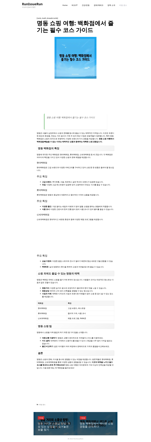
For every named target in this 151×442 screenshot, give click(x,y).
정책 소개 (111, 5)
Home (65, 5)
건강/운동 (86, 5)
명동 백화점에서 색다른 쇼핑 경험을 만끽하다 (96, 425)
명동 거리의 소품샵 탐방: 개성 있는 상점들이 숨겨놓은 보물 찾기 (54, 426)
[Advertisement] (75, 96)
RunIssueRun (32, 4)
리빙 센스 (123, 5)
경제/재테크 (98, 5)
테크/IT (75, 5)
